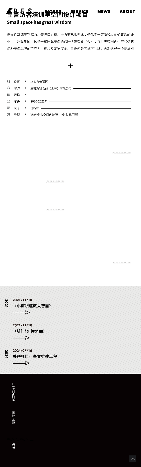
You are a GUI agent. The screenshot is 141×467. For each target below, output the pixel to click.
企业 (13, 446)
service (79, 11)
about (127, 11)
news (104, 11)
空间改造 (13, 417)
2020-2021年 (13, 392)
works (53, 11)
